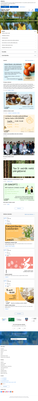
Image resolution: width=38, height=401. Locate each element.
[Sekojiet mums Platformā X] (5, 391)
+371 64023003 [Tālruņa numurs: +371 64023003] (4, 378)
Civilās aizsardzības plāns (4, 367)
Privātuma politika (3, 363)
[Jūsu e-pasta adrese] (19, 339)
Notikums (7, 246)
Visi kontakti (5, 386)
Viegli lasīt (2, 362)
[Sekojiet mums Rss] (12, 391)
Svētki (12, 90)
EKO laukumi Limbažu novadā (9, 202)
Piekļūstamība (3, 364)
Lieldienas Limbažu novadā (8, 110)
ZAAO (8, 204)
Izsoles (2, 354)
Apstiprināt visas (14, 6)
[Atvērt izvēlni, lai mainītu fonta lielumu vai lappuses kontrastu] (33, 10)
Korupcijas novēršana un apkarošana (6, 366)
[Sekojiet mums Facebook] (1, 391)
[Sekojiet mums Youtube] (3, 391)
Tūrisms (8, 181)
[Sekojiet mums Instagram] (7, 391)
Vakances (2, 351)
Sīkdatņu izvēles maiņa (4, 373)
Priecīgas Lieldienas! (7, 82)
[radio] (14, 328)
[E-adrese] (2, 384)
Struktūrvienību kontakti (4, 355)
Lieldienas (9, 90)
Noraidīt (5, 6)
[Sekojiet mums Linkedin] (10, 391)
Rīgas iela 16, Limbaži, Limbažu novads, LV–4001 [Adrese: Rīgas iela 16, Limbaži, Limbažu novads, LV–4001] (9, 382)
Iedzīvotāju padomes (4, 371)
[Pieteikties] (18, 342)
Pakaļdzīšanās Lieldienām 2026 (11, 242)
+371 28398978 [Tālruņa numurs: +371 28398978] (4, 379)
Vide (11, 181)
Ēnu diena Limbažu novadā (8, 156)
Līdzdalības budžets (3, 370)
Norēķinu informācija (4, 350)
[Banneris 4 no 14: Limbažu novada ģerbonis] (26, 319)
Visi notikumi (19, 313)
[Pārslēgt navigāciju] (36, 10)
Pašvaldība (2, 348)
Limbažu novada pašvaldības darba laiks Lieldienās (13, 133)
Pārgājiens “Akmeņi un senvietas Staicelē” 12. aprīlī (13, 179)
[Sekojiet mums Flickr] (8, 391)
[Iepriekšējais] (2, 320)
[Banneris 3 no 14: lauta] (19, 319)
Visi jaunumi (19, 208)
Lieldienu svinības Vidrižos (10, 305)
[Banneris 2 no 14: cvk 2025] (11, 319)
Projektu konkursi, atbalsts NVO (5, 357)
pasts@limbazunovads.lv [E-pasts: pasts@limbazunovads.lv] (5, 380)
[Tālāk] (36, 320)
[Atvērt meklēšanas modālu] (29, 10)
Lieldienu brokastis (8, 274)
